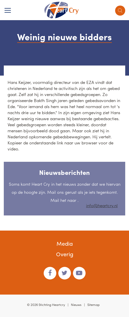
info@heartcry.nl (102, 205)
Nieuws (76, 304)
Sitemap (93, 304)
